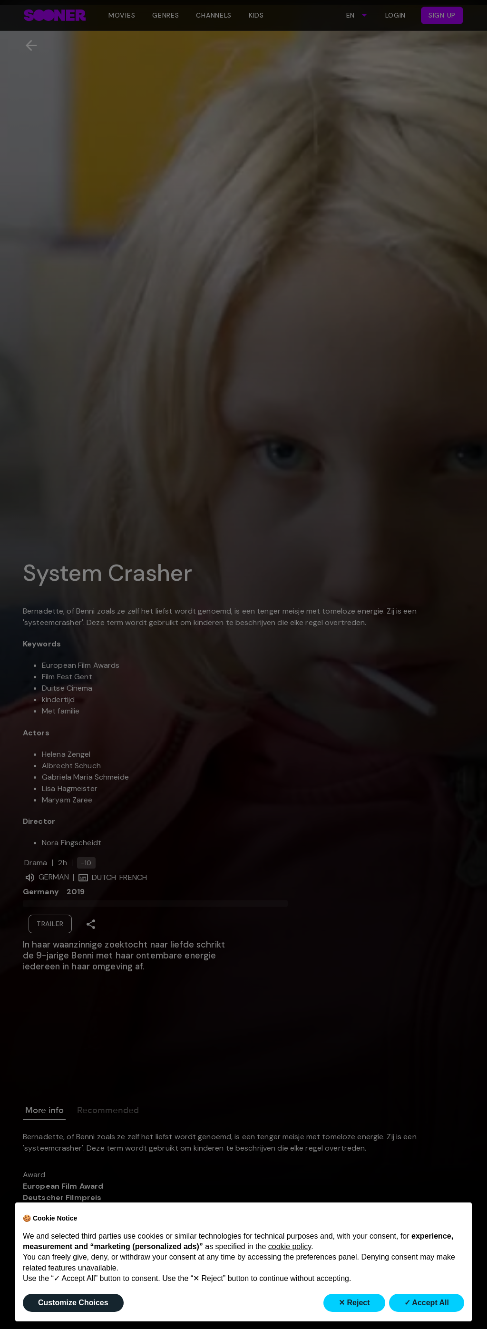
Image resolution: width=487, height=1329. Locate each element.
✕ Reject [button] (354, 1303)
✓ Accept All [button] (426, 1303)
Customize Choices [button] (73, 1303)
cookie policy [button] (289, 1246)
